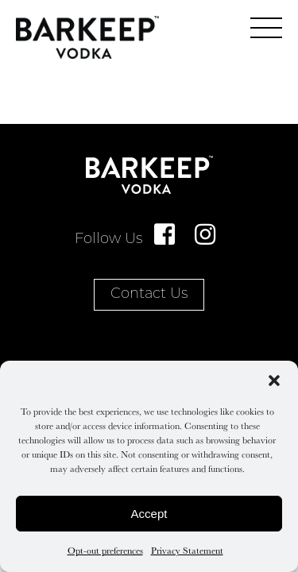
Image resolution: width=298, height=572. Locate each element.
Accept (149, 513)
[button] (274, 380)
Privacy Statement (187, 550)
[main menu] (266, 28)
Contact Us (149, 294)
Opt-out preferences (105, 550)
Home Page (87, 37)
